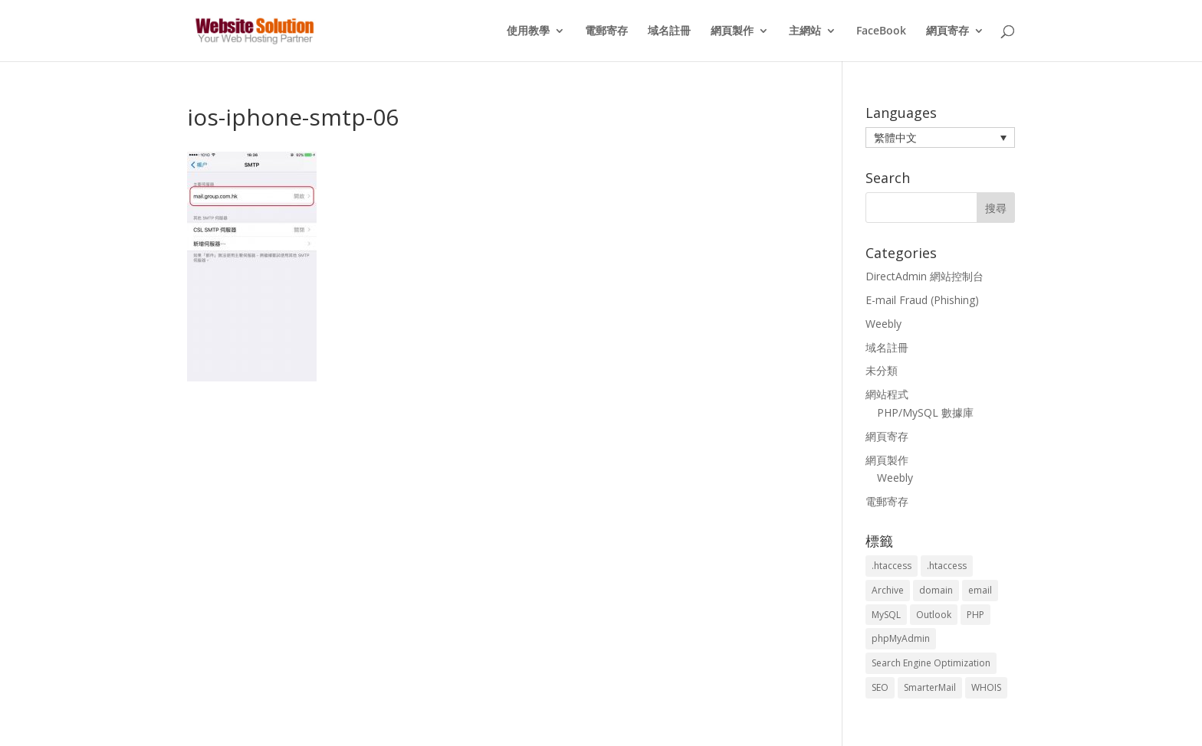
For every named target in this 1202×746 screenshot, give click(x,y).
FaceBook (881, 31)
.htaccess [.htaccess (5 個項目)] (947, 565)
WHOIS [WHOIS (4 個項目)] (986, 687)
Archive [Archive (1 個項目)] (888, 590)
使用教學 (528, 31)
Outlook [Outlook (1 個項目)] (933, 614)
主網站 (805, 31)
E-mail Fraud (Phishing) (922, 300)
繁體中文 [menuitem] (895, 137)
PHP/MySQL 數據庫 (925, 412)
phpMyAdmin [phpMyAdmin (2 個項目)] (901, 638)
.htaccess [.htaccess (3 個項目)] (891, 565)
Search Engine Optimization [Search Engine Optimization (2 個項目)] (931, 662)
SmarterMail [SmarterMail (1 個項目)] (930, 687)
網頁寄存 (947, 31)
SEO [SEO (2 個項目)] (880, 687)
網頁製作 (732, 31)
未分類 (881, 370)
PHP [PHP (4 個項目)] (975, 614)
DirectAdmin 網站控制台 (924, 276)
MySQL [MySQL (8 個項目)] (886, 614)
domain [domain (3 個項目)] (936, 590)
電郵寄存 (606, 31)
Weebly (883, 323)
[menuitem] (940, 137)
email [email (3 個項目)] (980, 590)
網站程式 (886, 394)
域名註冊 (669, 31)
